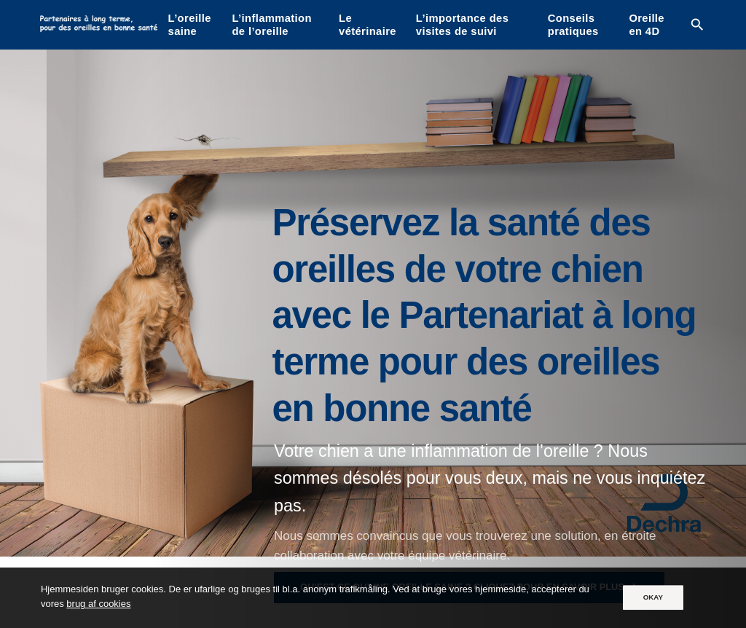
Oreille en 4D (646, 24)
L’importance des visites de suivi (462, 24)
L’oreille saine (189, 24)
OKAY (653, 597)
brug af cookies (98, 604)
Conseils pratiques (573, 24)
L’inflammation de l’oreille (271, 24)
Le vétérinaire (367, 24)
